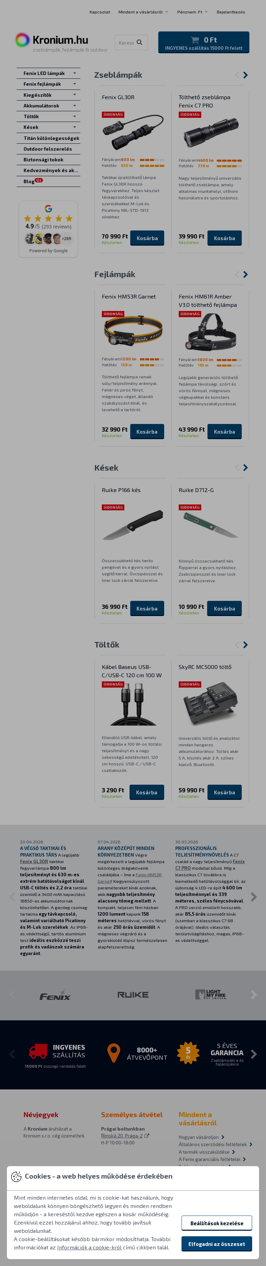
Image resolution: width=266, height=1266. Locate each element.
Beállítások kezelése (216, 1223)
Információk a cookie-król (89, 1247)
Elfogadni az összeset (216, 1244)
